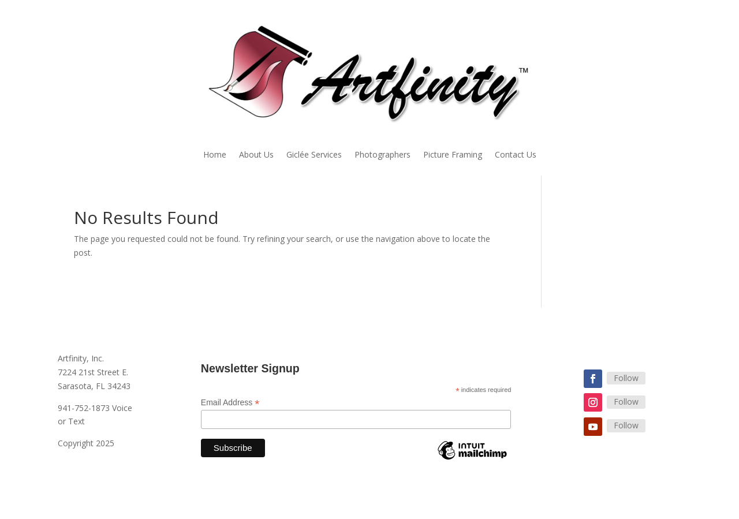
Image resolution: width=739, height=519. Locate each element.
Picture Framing (452, 155)
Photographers (382, 155)
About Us (256, 155)
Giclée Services (314, 155)
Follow (626, 377)
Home (214, 155)
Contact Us (515, 155)
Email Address (230, 402)
